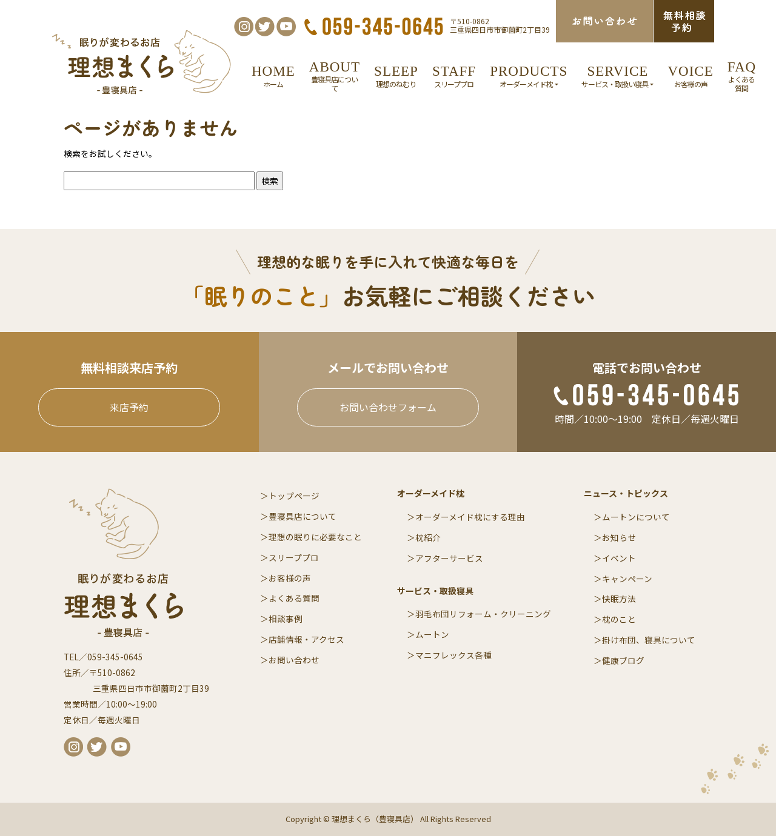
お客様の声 (290, 578)
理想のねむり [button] (396, 76)
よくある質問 (294, 598)
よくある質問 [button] (742, 76)
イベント (619, 558)
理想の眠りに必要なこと (315, 537)
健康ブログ (623, 660)
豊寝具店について (302, 516)
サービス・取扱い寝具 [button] (617, 76)
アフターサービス (449, 558)
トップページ (294, 495)
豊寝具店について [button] (334, 76)
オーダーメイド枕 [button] (528, 76)
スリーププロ (294, 557)
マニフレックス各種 (453, 655)
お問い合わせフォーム (388, 407)
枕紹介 (428, 537)
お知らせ (619, 537)
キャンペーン (627, 578)
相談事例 (286, 618)
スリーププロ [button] (454, 76)
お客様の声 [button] (690, 76)
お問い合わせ (294, 660)
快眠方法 (619, 598)
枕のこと (619, 619)
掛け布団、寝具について (648, 640)
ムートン (432, 634)
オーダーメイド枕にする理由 (470, 517)
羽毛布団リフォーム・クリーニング (483, 614)
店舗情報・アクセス (306, 639)
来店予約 (129, 407)
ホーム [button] (273, 76)
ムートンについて (636, 517)
